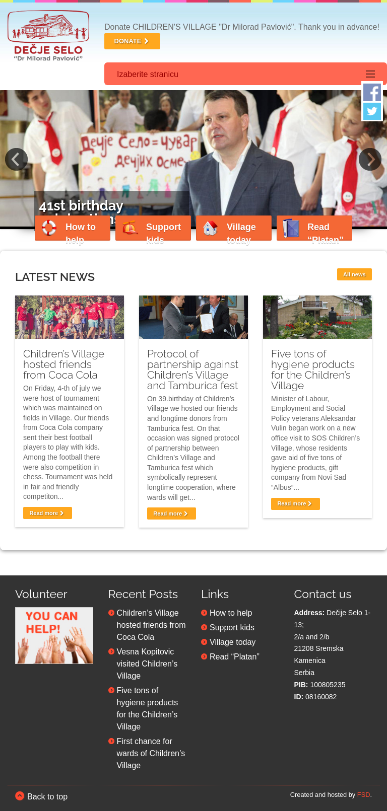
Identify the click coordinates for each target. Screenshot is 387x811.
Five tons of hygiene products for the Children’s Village (313, 367)
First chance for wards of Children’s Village (151, 750)
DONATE (132, 41)
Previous (16, 158)
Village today (232, 639)
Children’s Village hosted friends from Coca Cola (63, 362)
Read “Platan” (235, 654)
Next (370, 158)
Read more (47, 510)
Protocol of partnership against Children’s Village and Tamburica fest (192, 367)
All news (354, 272)
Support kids (232, 625)
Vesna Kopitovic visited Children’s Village (147, 661)
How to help (231, 610)
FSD (363, 792)
